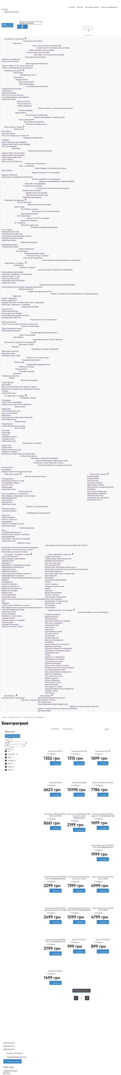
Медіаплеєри (7, 424)
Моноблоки (6, 131)
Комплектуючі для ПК (12, 71)
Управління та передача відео (58, 651)
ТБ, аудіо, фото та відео (13, 396)
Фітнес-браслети (9, 300)
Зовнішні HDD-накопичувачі (13, 155)
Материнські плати (19, 75)
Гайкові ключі (7, 593)
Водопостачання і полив (12, 626)
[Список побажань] (83, 19)
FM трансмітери (44, 702)
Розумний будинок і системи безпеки (76, 612)
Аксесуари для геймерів (12, 313)
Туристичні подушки (53, 599)
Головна (72, 7)
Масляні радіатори (95, 495)
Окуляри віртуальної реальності (30, 333)
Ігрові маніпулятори (10, 311)
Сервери (5, 140)
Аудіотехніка (13, 407)
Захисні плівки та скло (11, 276)
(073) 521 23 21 (9, 1043)
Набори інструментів (10, 586)
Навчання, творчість (20, 700)
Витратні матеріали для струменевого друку (21, 389)
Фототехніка (13, 428)
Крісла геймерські (52, 680)
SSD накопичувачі (18, 82)
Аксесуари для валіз (53, 593)
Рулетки (5, 580)
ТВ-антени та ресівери (12, 402)
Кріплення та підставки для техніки (32, 463)
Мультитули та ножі (53, 603)
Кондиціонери (93, 478)
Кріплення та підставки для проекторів (18, 454)
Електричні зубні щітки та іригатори (60, 573)
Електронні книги (9, 322)
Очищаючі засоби (18, 371)
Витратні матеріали (20, 380)
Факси (8, 378)
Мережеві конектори (10, 232)
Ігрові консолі (7, 309)
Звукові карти (14, 113)
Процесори (12, 73)
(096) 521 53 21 (8, 1046)
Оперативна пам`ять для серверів (16, 144)
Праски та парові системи (13, 524)
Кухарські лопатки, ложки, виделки (59, 667)
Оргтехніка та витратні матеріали (18, 342)
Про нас (80, 7)
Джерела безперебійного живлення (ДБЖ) (38, 181)
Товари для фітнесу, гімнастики (58, 559)
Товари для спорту (53, 556)
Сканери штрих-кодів (11, 355)
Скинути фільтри (12, 736)
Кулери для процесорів (11, 89)
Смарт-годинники (9, 298)
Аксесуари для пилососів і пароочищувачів (20, 547)
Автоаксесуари (44, 711)
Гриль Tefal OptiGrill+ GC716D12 (103, 782)
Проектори (6, 445)
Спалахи (5, 435)
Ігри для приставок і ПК (11, 317)
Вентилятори (93, 481)
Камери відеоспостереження (57, 644)
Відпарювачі (7, 522)
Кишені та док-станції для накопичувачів (37, 108)
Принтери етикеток (10, 351)
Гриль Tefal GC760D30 (79, 782)
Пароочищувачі (8, 517)
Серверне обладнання (22, 138)
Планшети (11, 43)
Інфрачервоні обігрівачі (97, 493)
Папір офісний (7, 382)
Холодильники (8, 479)
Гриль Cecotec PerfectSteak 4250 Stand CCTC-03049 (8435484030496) (79, 816)
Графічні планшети (9, 175)
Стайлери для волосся (11, 532)
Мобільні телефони (19, 267)
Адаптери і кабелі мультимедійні (30, 458)
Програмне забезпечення (24, 124)
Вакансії (6, 1073)
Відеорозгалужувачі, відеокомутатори (35, 460)
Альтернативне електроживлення (59, 689)
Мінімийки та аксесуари (12, 616)
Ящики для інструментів (12, 588)
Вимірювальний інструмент (13, 576)
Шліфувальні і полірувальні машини (16, 565)
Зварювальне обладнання (13, 567)
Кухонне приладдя (52, 663)
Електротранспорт (53, 563)
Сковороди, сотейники (54, 659)
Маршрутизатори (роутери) (26, 204)
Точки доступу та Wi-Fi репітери (30, 211)
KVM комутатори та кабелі (25, 256)
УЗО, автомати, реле (53, 676)
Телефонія (11, 373)
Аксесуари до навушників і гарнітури (17, 417)
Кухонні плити (7, 485)
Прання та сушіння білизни (25, 506)
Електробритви (8, 537)
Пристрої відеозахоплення (25, 195)
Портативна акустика (11, 411)
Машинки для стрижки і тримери (15, 534)
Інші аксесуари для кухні (55, 670)
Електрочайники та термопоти (15, 494)
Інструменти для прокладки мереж (16, 236)
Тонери (5, 391)
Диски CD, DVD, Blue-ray (12, 161)
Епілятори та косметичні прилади (16, 539)
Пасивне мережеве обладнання (29, 227)
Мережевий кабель (10, 245)
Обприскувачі (7, 622)
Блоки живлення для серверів (14, 142)
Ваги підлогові (51, 576)
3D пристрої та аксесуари (25, 358)
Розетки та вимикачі (53, 674)
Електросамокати (52, 565)
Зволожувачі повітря (95, 485)
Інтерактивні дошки (19, 456)
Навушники (6, 409)
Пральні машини (8, 509)
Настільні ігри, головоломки (13, 698)
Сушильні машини (9, 511)
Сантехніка (49, 693)
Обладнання (7, 582)
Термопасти (7, 91)
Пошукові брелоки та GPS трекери (32, 339)
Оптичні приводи (17, 110)
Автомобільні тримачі (46, 700)
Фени (4, 530)
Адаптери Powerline (19, 220)
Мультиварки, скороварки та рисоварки (18, 496)
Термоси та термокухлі (55, 657)
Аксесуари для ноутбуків (24, 57)
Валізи (47, 588)
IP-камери (49, 642)
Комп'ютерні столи (53, 682)
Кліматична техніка (97, 474)
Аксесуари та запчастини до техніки (17, 550)
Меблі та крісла (51, 678)
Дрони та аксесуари (20, 326)
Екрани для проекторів (11, 450)
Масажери (49, 578)
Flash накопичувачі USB (11, 157)
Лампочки (49, 629)
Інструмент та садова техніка (16, 554)
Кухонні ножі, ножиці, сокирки (57, 665)
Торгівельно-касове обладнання (30, 349)
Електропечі (7, 502)
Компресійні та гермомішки (56, 601)
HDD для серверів (9, 146)
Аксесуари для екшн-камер (13, 426)
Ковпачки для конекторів (12, 234)
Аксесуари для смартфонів (13, 280)
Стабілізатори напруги (22, 186)
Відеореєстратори (53, 646)
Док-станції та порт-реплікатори (31, 46)
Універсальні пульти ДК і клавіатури (16, 404)
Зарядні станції (51, 691)
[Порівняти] (56, 831)
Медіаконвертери (18, 249)
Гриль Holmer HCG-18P (102, 751)
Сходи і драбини (9, 614)
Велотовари (50, 607)
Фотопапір (6, 385)
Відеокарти (12, 77)
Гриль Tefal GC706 (55, 782)
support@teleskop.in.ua (16, 1057)
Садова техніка (8, 618)
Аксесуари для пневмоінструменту (16, 573)
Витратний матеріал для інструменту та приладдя (23, 599)
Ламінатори (13, 362)
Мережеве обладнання (13, 200)
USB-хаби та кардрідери (24, 184)
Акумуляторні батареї (21, 190)
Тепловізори (50, 605)
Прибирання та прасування (26, 513)
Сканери (10, 347)
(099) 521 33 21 (8, 1049)
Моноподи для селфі (10, 278)
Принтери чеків (8, 353)
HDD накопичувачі (18, 84)
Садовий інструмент (10, 624)
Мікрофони (6, 415)
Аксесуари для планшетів (24, 63)
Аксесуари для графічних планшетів (17, 177)
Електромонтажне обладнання (58, 672)
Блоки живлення (16, 104)
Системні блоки (8, 133)
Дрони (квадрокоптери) (12, 328)
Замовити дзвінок (12, 1061)
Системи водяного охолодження (15, 97)
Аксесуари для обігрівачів (98, 498)
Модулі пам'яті (15, 79)
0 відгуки (53, 754)
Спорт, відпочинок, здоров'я (58, 554)
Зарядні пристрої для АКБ (24, 193)
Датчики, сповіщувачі (54, 623)
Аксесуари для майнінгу (23, 122)
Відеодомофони (51, 617)
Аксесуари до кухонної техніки (15, 552)
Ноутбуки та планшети (13, 39)
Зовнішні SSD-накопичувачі (13, 153)
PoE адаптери (15, 251)
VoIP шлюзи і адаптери (22, 258)
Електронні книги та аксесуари (29, 320)
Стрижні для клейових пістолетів (15, 605)
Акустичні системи (10, 413)
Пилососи (6, 515)
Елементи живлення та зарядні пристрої (37, 465)
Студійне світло (8, 439)
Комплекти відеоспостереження (58, 648)
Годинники (11, 296)
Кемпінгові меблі (51, 684)
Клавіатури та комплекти (24, 164)
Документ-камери (9, 452)
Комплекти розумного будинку (57, 621)
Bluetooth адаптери (20, 225)
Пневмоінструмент (9, 571)
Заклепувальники (9, 595)
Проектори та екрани (21, 443)
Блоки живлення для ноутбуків (28, 50)
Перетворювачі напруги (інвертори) (53, 704)
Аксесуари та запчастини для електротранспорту (66, 569)
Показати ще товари (81, 991)
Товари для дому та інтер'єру (59, 610)
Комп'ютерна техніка (12, 127)
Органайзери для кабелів (12, 272)
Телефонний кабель (10, 247)
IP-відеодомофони (52, 614)
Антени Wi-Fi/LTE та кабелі (25, 218)
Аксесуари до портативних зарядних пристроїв (22, 287)
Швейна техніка (16, 543)
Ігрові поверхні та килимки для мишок (34, 168)
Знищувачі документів (21, 360)
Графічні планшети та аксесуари (30, 172)
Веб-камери (7, 170)
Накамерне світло (9, 437)
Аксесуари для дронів (11, 330)
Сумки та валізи (51, 584)
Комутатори (13, 207)
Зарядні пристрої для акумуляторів (16, 472)
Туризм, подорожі (52, 595)
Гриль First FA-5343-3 (55, 751)
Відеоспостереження (54, 640)
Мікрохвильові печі (9, 498)
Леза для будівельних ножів (13, 610)
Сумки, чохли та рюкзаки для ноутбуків (35, 48)
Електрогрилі (7, 500)
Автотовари (44, 696)
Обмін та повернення (109, 7)
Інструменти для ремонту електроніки (35, 188)
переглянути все (9, 99)
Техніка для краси (18, 528)
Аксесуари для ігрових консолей (15, 315)
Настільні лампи (51, 634)
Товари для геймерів (20, 307)
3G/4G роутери (16, 202)
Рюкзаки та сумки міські (55, 586)
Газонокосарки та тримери (13, 620)
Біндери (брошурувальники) (26, 364)
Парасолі (49, 590)
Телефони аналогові (10, 376)
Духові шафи (7, 487)
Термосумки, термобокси (55, 597)
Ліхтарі (48, 582)
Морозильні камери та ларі (13, 481)
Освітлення (49, 627)
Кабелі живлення (17, 106)
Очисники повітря (94, 483)
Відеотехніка (14, 421)
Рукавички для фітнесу (54, 561)
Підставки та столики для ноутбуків (33, 55)
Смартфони (13, 265)
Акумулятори (7, 467)
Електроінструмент (10, 556)
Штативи (5, 430)
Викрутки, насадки (10, 590)
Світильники (50, 636)
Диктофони (12, 337)
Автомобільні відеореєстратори (51, 698)
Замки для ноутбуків (10, 61)
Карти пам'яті (7, 159)
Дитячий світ (9, 696)
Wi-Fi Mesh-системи (20, 209)
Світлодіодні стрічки (53, 631)
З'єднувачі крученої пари (12, 238)
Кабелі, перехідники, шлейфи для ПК (33, 117)
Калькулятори (14, 369)
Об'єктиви (6, 432)
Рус (6, 9)
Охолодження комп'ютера (25, 86)
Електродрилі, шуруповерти (14, 559)
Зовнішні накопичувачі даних (27, 151)
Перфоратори (8, 561)
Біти (3, 601)
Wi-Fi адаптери (16, 216)
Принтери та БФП (18, 344)
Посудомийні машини (11, 483)
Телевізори (6, 400)
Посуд (47, 655)
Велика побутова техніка (24, 476)
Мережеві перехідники (22, 197)
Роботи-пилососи (9, 519)
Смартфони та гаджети (13, 263)
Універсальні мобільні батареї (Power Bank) (38, 285)
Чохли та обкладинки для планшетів (17, 68)
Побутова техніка (11, 474)
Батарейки (6, 469)
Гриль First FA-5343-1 (79, 939)
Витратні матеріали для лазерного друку (19, 387)
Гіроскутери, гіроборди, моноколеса (60, 567)
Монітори (11, 148)
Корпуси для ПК (16, 101)
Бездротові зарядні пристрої (27, 291)
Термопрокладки (9, 93)
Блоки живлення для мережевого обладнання (41, 260)
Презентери (7, 447)
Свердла (5, 603)
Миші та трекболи (18, 166)
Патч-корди (7, 230)
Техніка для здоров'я (53, 571)
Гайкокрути (6, 563)
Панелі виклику (51, 619)
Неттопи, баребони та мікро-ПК (15, 136)
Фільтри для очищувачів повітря (100, 487)
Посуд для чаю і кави (53, 661)
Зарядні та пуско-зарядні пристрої (68, 706)
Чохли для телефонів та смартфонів (17, 274)
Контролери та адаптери (25, 115)
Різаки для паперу (18, 367)
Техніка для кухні (17, 491)
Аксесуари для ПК (18, 120)
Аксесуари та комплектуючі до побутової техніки (44, 545)
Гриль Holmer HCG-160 (79, 751)
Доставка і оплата (92, 7)
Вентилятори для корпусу (13, 95)
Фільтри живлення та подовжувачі (31, 179)
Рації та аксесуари (18, 335)
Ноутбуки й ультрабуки (22, 41)
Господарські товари (53, 687)
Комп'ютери (13, 129)
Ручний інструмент (10, 584)
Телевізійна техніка (19, 398)
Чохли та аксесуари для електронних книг (20, 324)
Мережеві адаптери (20, 214)
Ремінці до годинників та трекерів (16, 304)
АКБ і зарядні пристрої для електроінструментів (22, 607)
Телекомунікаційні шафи (23, 253)
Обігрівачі (91, 489)
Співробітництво (10, 1071)
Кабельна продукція (19, 242)
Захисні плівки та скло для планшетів (17, 66)
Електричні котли (94, 500)
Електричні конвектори (97, 491)
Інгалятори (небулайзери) (55, 580)
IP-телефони (13, 223)
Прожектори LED (52, 638)
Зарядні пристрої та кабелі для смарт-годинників (23, 302)
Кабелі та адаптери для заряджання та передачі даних (50, 294)
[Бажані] (54, 831)
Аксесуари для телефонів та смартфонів (37, 270)
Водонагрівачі (93, 476)
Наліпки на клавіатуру (11, 59)
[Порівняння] (83, 21)
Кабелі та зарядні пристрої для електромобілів (57, 708)
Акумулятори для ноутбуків (25, 52)
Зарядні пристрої (17, 289)
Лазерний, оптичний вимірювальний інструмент (22, 578)
